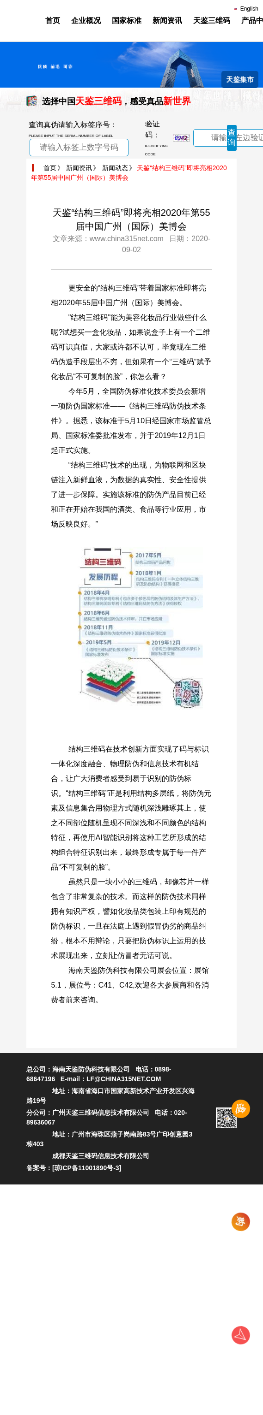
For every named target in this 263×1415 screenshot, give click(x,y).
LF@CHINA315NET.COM (123, 1079)
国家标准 (126, 20)
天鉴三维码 (211, 20)
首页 (52, 20)
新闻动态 (115, 168)
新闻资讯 (167, 20)
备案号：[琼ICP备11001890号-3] (73, 1168)
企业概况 (86, 20)
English (246, 9)
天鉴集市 (240, 79)
